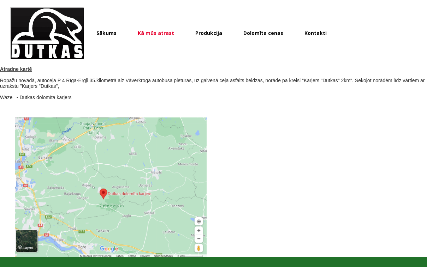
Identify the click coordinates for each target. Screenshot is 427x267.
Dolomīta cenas (263, 33)
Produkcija (208, 33)
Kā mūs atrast (156, 33)
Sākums (106, 33)
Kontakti (315, 33)
